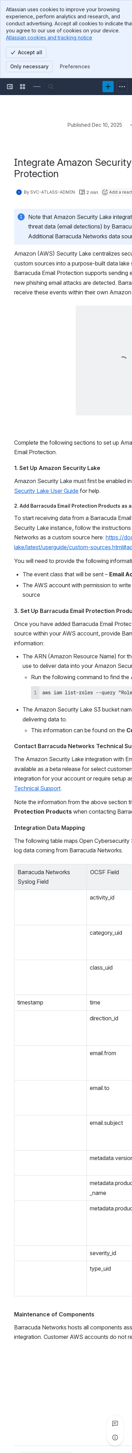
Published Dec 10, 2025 (95, 125)
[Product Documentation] (36, 86)
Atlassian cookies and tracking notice (49, 37)
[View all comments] (115, 1423)
